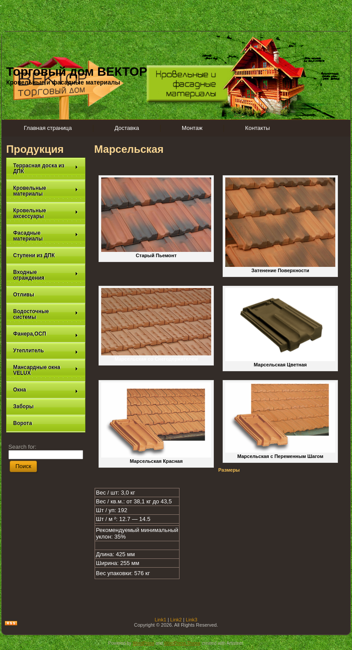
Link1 (160, 619)
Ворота (22, 423)
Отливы (23, 295)
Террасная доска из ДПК (45, 168)
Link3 (191, 619)
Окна (45, 390)
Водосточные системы (45, 314)
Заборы (23, 406)
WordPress (143, 643)
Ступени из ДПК (34, 255)
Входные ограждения (45, 275)
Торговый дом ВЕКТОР (76, 71)
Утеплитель (45, 350)
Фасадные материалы (45, 236)
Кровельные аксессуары (45, 213)
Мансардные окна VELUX (45, 370)
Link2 (176, 619)
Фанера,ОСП (45, 334)
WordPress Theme (182, 643)
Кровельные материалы (45, 191)
